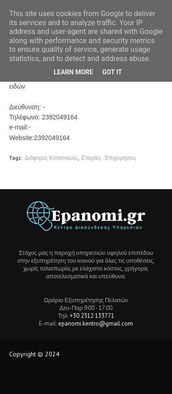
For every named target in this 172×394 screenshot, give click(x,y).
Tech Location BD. (85, 354)
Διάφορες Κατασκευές (51, 157)
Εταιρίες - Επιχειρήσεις (109, 157)
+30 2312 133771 (92, 316)
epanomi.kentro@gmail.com (95, 323)
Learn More (73, 72)
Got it (112, 72)
